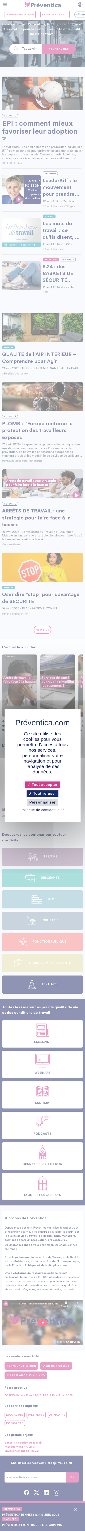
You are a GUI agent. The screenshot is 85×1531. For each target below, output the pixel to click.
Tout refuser (42, 793)
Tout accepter (42, 785)
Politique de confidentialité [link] (42, 810)
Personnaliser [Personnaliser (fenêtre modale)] (42, 802)
